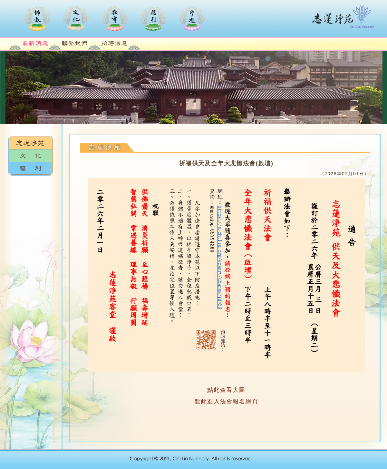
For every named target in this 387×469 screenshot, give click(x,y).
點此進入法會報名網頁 (226, 401)
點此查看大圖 (226, 390)
